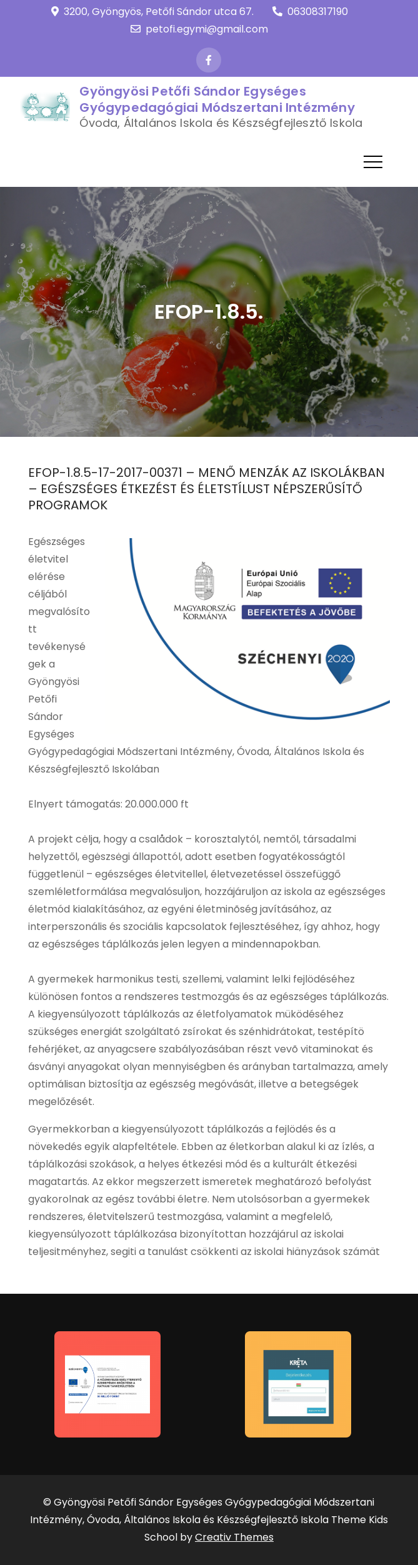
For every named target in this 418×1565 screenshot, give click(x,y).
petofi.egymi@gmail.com (199, 29)
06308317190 (310, 11)
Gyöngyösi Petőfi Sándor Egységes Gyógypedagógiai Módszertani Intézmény (216, 99)
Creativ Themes (234, 1537)
